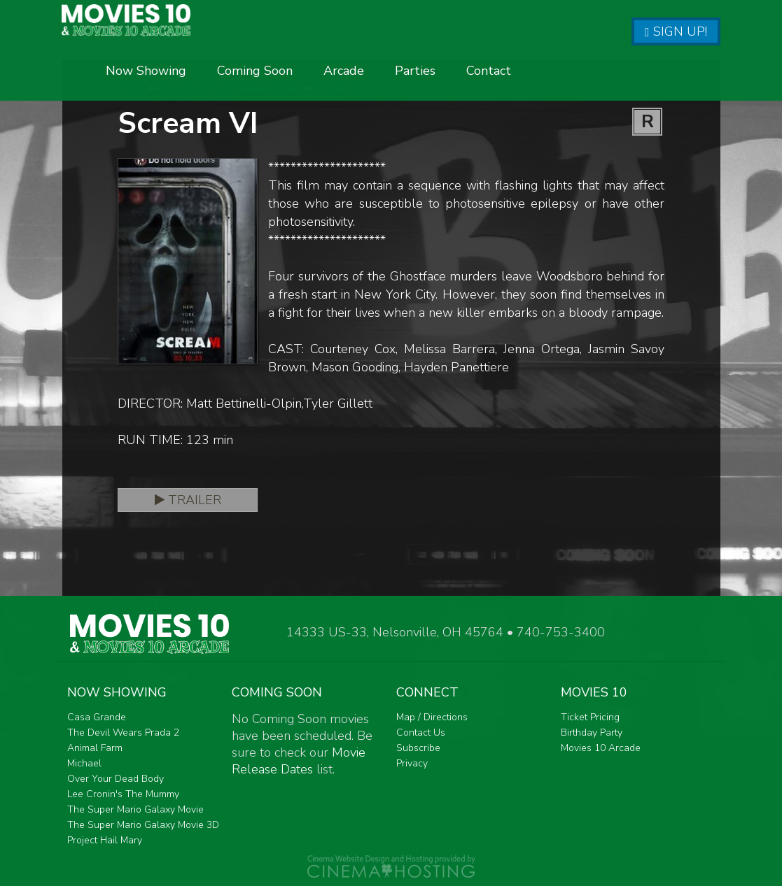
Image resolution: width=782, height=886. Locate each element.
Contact (656, 75)
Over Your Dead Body (115, 778)
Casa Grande (96, 717)
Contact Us (420, 732)
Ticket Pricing (590, 717)
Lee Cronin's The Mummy (123, 794)
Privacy (412, 763)
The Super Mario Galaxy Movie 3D (143, 824)
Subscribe (418, 748)
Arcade (511, 75)
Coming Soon (422, 75)
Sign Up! (676, 31)
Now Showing (313, 75)
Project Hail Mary (104, 840)
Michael (84, 763)
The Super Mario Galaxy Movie (135, 809)
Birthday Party (591, 732)
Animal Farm (95, 748)
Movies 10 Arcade (601, 748)
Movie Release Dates (298, 761)
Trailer (188, 500)
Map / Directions (432, 717)
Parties (582, 75)
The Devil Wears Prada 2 (123, 732)
